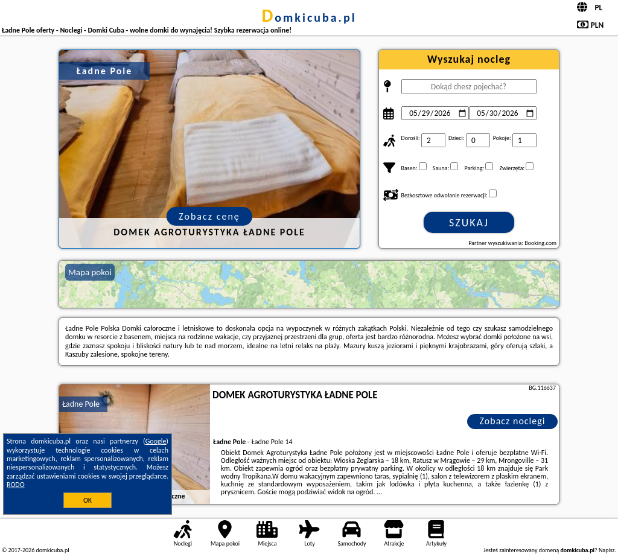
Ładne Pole (81, 404)
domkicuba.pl (308, 17)
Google (156, 441)
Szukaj (469, 222)
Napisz (607, 550)
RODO (16, 484)
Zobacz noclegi (513, 421)
